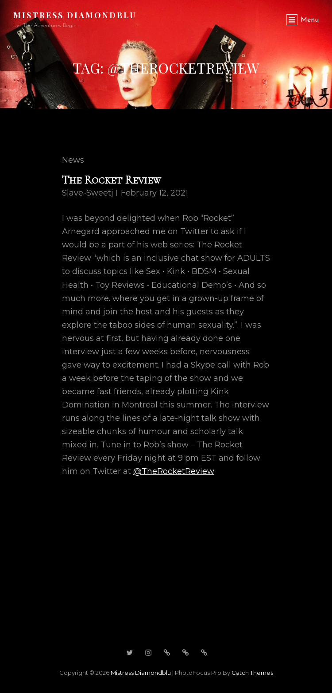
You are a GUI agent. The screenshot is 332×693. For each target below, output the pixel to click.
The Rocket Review (111, 180)
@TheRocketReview (173, 471)
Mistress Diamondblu (75, 15)
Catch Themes (252, 672)
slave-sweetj (87, 193)
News (73, 160)
